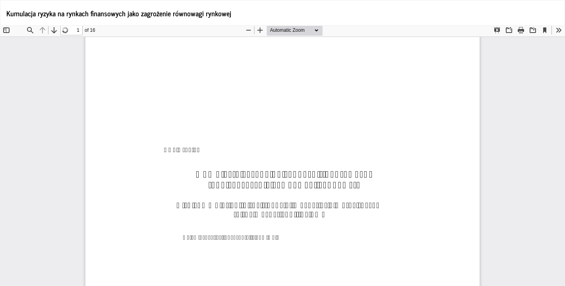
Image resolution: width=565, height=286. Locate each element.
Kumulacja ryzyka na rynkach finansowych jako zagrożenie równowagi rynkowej (118, 13)
